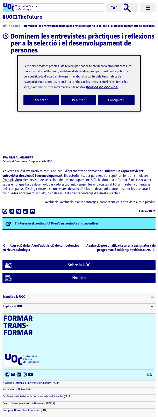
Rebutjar (78, 100)
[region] (79, 83)
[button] (79, 298)
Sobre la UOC (47, 265)
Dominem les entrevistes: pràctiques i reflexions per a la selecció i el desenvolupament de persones (89, 26)
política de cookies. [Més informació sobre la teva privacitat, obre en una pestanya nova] (102, 87)
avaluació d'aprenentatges (79, 202)
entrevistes (129, 202)
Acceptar (41, 100)
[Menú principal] (148, 7)
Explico (15, 26)
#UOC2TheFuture (22, 17)
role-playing (12, 180)
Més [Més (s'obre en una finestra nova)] (149, 375)
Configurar (116, 100)
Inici (4, 26)
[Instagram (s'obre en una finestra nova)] (25, 375)
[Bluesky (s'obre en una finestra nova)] (14, 375)
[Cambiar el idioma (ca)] (114, 7)
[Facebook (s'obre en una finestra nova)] (8, 375)
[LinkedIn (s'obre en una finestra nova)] (19, 375)
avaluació (52, 202)
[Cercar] (131, 7)
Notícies (45, 278)
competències (109, 202)
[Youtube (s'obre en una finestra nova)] (31, 375)
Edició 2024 (147, 211)
